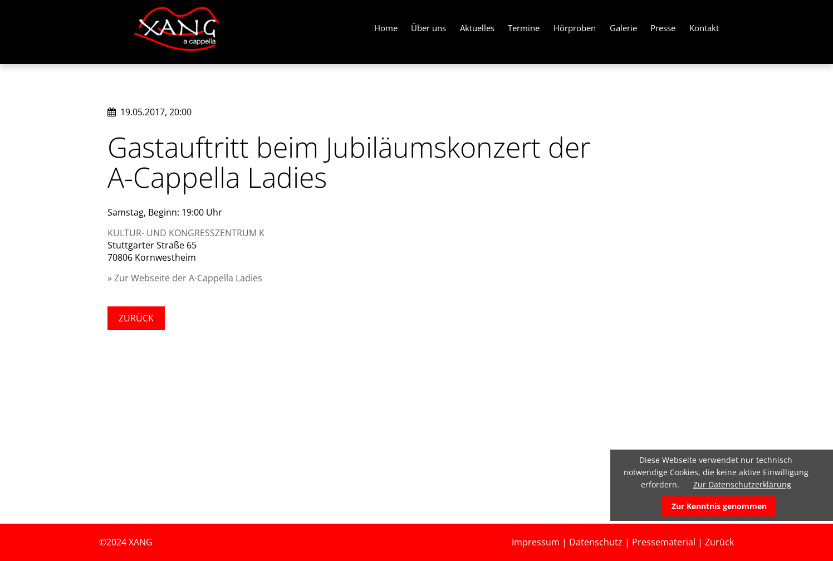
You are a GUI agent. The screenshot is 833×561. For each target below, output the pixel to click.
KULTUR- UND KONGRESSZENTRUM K (185, 233)
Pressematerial (663, 542)
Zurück (136, 318)
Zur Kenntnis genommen (719, 506)
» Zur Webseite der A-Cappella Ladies (184, 278)
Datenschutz (596, 542)
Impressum (536, 542)
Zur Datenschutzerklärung (742, 484)
